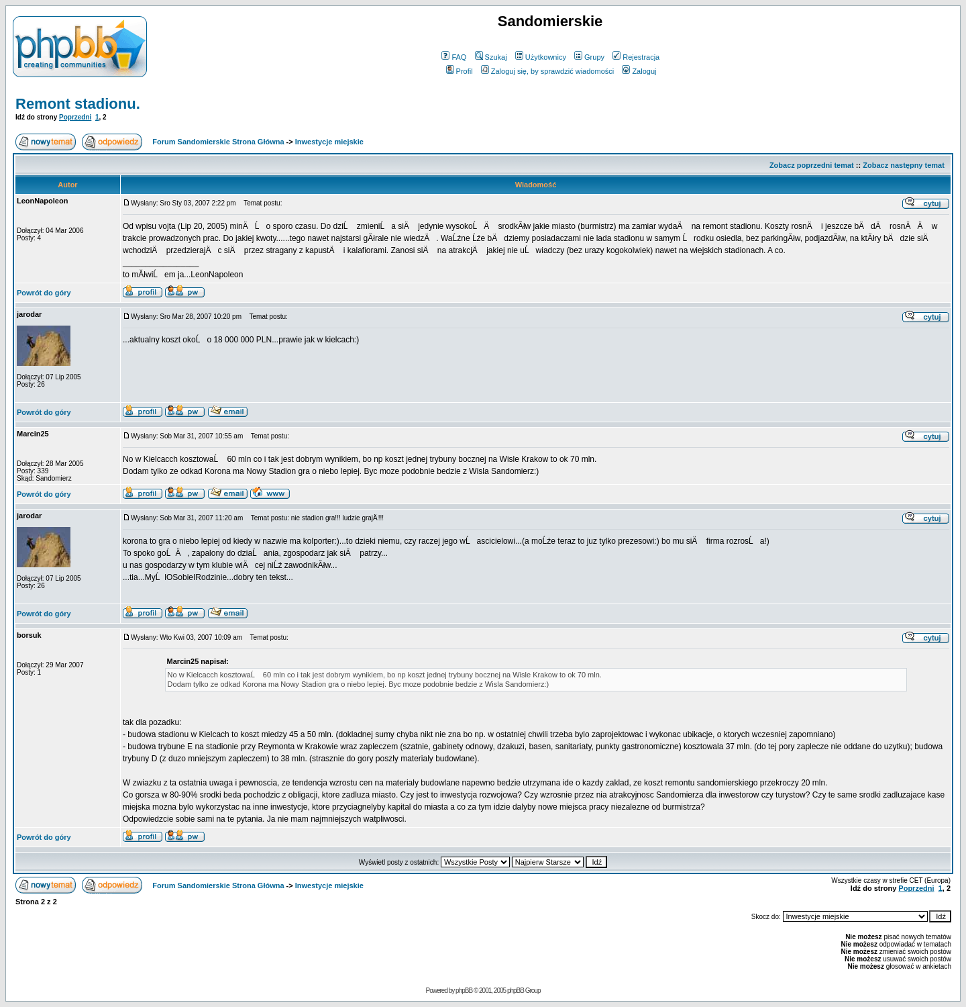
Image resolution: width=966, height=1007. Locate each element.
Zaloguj (639, 71)
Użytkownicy (540, 57)
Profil (459, 71)
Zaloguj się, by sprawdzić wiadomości (547, 71)
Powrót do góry (44, 293)
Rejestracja (635, 57)
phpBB (463, 990)
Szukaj (491, 57)
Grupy (589, 57)
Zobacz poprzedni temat (811, 165)
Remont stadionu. (77, 103)
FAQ (453, 57)
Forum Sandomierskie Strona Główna (218, 142)
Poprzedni (75, 117)
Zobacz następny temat (904, 165)
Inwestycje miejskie (329, 142)
